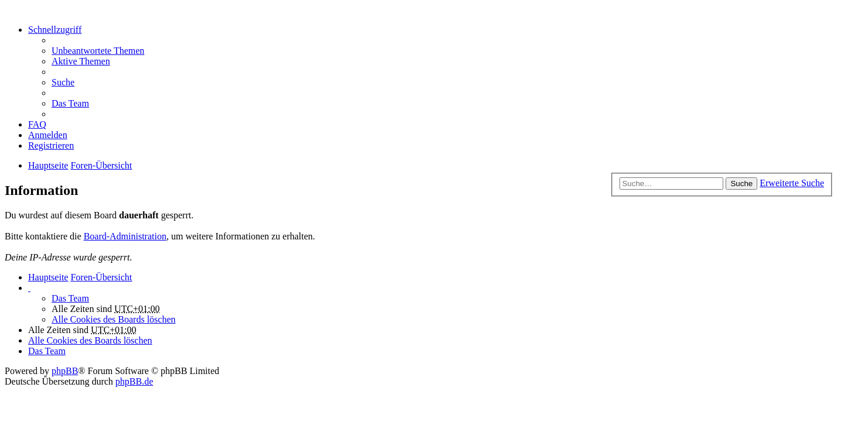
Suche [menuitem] (63, 82)
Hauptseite (48, 277)
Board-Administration (125, 236)
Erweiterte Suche (792, 183)
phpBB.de (134, 381)
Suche (741, 183)
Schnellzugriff (54, 30)
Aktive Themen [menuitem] (81, 61)
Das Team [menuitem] (70, 103)
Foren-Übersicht (101, 277)
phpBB (65, 371)
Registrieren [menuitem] (51, 145)
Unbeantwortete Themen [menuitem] (98, 51)
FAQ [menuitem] (37, 124)
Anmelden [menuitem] (47, 135)
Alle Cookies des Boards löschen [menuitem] (114, 319)
